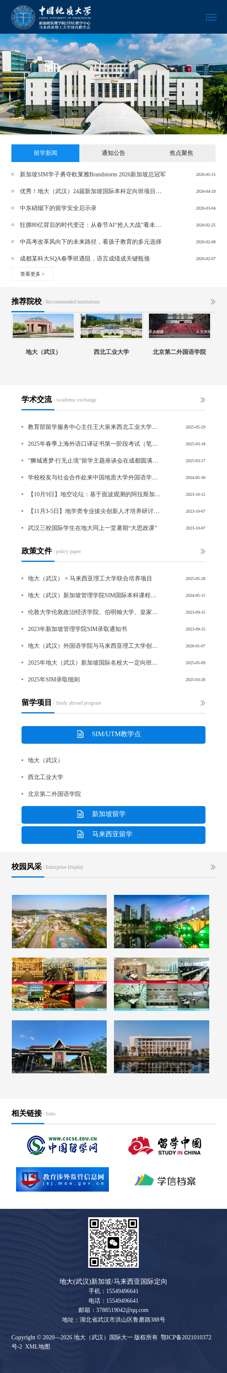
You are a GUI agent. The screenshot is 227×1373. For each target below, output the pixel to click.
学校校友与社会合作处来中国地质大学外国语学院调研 (94, 477)
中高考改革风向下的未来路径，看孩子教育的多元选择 (91, 242)
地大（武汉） (45, 760)
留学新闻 (45, 153)
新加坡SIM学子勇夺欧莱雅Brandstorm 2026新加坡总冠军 (93, 174)
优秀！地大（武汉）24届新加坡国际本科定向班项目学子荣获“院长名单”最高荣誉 (93, 191)
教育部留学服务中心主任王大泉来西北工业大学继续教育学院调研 (94, 427)
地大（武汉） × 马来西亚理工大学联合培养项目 (90, 578)
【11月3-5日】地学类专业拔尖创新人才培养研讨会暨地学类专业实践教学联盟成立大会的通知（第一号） (94, 511)
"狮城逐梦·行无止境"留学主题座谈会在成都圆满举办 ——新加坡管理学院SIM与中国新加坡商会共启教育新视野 (94, 461)
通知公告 (113, 153)
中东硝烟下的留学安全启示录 (58, 208)
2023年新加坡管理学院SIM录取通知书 (77, 629)
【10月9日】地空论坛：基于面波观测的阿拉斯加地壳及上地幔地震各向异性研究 (94, 494)
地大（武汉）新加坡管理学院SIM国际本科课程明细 (94, 595)
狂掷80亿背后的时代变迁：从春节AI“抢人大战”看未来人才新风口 (93, 225)
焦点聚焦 (181, 153)
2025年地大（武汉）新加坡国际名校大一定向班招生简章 (94, 663)
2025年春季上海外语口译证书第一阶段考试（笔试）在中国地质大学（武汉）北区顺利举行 (94, 444)
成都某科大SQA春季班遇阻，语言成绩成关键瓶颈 (85, 258)
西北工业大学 (45, 777)
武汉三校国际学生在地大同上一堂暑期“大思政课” (92, 528)
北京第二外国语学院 (54, 794)
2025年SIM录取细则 (54, 679)
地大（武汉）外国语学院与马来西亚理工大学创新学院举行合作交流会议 (94, 646)
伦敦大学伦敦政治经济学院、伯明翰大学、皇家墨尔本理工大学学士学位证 (94, 612)
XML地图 (37, 1347)
